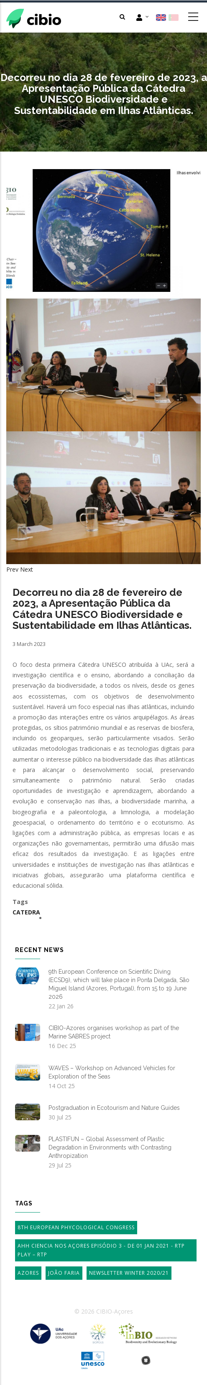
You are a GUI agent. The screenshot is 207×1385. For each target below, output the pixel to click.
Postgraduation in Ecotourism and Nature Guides (114, 1107)
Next (26, 569)
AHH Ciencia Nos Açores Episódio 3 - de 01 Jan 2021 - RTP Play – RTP (101, 1250)
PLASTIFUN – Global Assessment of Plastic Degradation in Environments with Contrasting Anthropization (110, 1147)
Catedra (26, 912)
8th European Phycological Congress (76, 1227)
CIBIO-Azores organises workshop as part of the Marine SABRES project (114, 1032)
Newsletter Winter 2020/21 (129, 1272)
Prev (12, 569)
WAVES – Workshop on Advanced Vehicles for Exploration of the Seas (112, 1072)
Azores (28, 1272)
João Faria (64, 1272)
